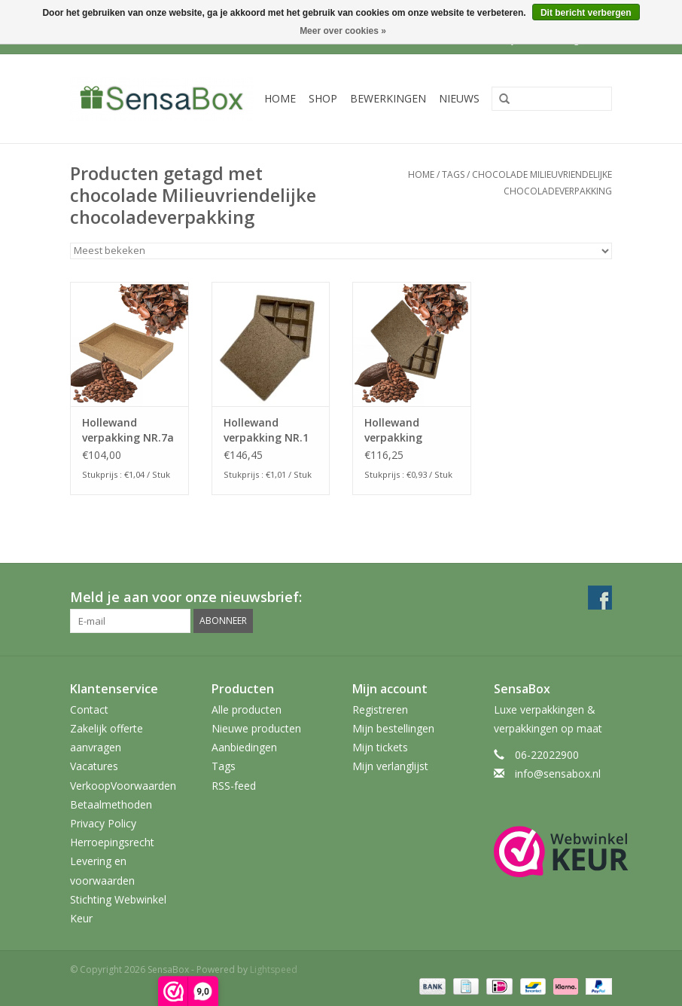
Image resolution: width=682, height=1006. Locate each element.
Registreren (380, 709)
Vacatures (94, 766)
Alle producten (247, 709)
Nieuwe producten (256, 728)
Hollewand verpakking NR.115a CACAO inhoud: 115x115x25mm (405, 430)
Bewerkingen (388, 98)
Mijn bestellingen (393, 728)
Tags (453, 174)
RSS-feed (234, 785)
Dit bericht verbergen (586, 13)
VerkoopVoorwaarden (123, 785)
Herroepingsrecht (112, 842)
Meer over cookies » (343, 31)
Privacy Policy (103, 823)
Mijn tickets (380, 747)
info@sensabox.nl (558, 773)
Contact (89, 709)
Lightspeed (273, 969)
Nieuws (459, 98)
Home (280, 98)
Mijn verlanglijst (390, 766)
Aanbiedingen (244, 747)
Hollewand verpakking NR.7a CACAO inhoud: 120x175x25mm (128, 430)
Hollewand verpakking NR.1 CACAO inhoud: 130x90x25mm (266, 430)
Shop (323, 98)
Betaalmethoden (111, 804)
